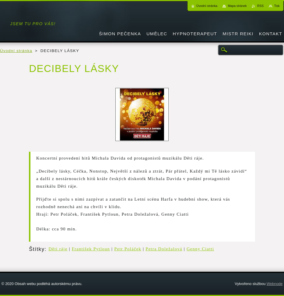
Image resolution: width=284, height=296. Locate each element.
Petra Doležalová (163, 249)
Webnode (275, 284)
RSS (260, 6)
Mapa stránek (237, 6)
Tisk (277, 6)
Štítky (37, 249)
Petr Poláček (127, 249)
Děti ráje (57, 249)
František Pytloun (91, 249)
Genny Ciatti (200, 249)
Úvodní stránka (16, 51)
